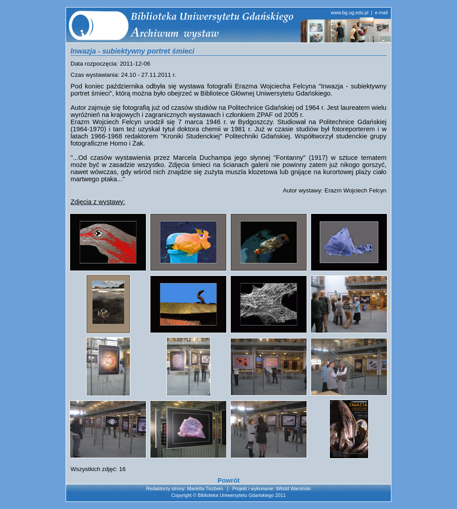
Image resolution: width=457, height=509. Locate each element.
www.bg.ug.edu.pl (349, 12)
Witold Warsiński (293, 488)
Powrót (228, 480)
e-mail (381, 12)
